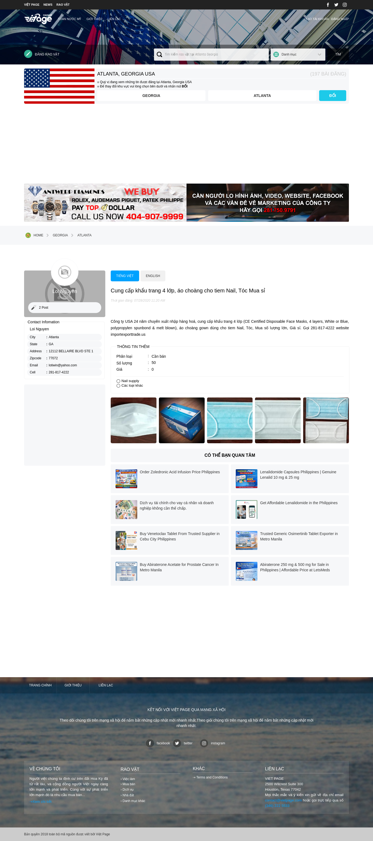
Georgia (151, 95)
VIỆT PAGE (32, 4)
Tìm (338, 54)
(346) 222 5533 (277, 806)
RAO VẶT (63, 4)
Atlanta (262, 95)
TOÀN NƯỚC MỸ (69, 19)
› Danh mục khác (132, 801)
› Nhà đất (127, 795)
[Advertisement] (186, 146)
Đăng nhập (340, 19)
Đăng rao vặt (42, 54)
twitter (182, 743)
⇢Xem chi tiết (40, 802)
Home (34, 235)
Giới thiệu (94, 19)
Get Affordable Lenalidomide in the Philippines (299, 503)
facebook (158, 743)
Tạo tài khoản (317, 19)
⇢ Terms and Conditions (210, 777)
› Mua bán (127, 784)
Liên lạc (114, 19)
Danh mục (289, 54)
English (153, 276)
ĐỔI (332, 95)
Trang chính (40, 685)
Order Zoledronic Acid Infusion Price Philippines (180, 472)
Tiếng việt (125, 276)
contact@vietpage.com (283, 800)
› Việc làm (127, 779)
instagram (212, 743)
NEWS (48, 4)
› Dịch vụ (126, 789)
